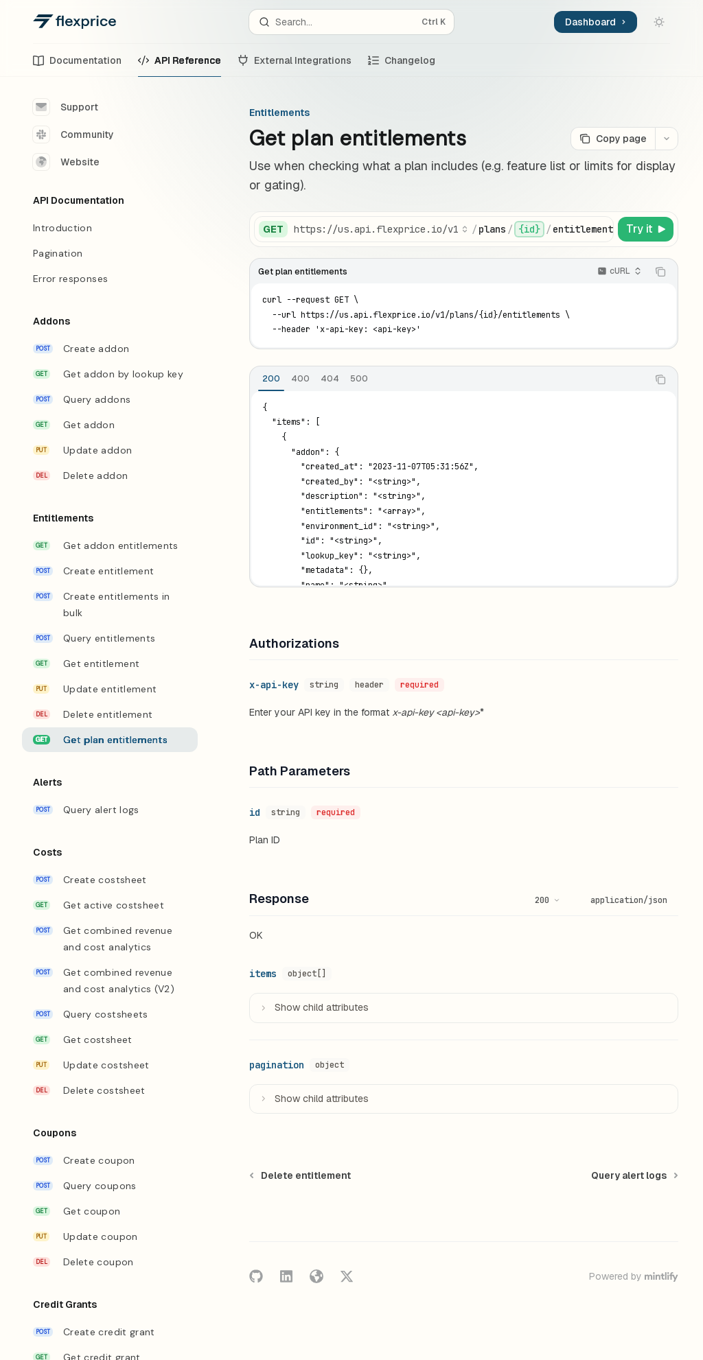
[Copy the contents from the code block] (660, 272)
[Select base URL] (381, 229)
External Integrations (295, 65)
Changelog (401, 65)
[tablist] (448, 379)
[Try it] (645, 229)
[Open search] (351, 22)
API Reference (179, 65)
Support (65, 107)
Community (73, 134)
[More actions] (666, 138)
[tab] (271, 379)
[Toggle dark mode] (659, 22)
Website (66, 162)
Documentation (77, 65)
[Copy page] (613, 138)
